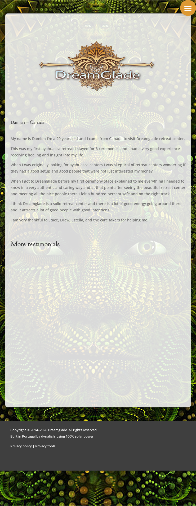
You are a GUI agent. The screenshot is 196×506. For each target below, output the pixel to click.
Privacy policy (21, 446)
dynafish (48, 436)
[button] (188, 8)
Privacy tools (45, 446)
